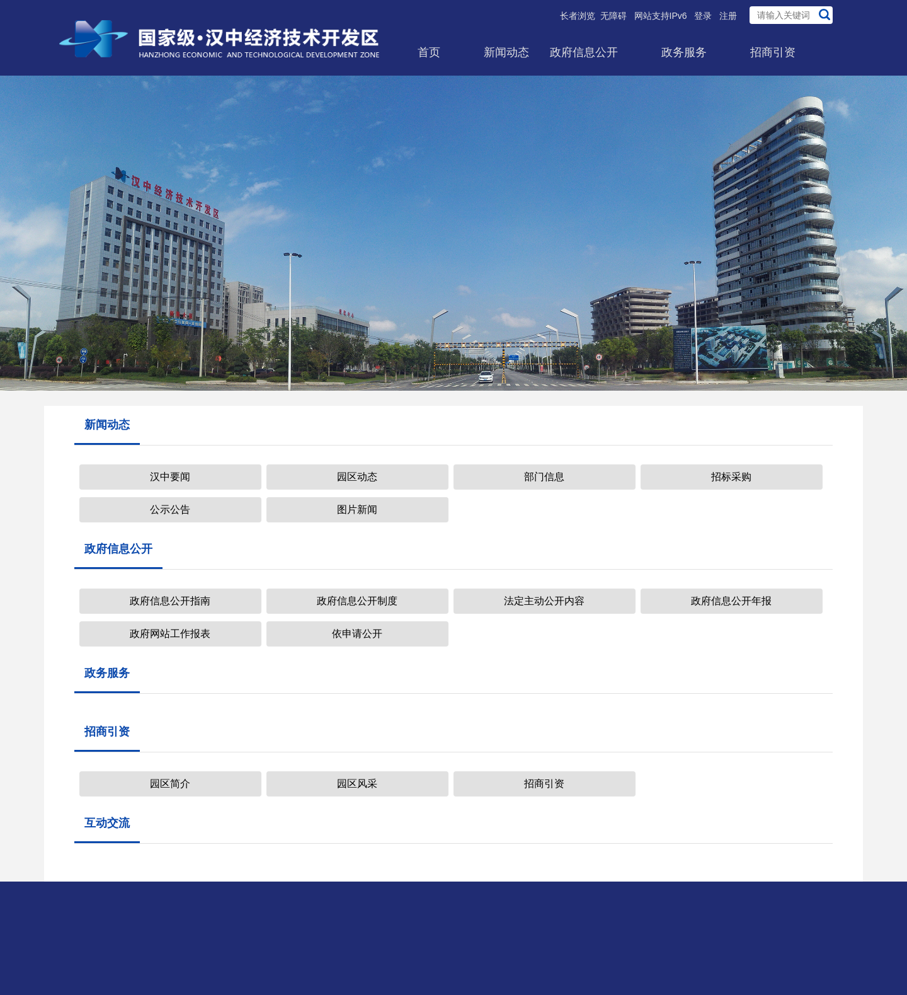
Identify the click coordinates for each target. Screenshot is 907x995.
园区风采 (357, 783)
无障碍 (613, 16)
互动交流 (107, 823)
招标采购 (731, 476)
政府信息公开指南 (170, 600)
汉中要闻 (170, 476)
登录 (703, 16)
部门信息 (544, 476)
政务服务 (684, 52)
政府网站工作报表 (170, 633)
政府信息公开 (584, 52)
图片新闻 (357, 509)
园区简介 (170, 783)
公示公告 (170, 509)
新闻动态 (506, 52)
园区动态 (357, 476)
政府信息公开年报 (731, 600)
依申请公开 (357, 633)
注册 (728, 16)
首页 (429, 52)
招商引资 (773, 52)
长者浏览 (577, 16)
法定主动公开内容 (544, 600)
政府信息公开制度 (357, 600)
